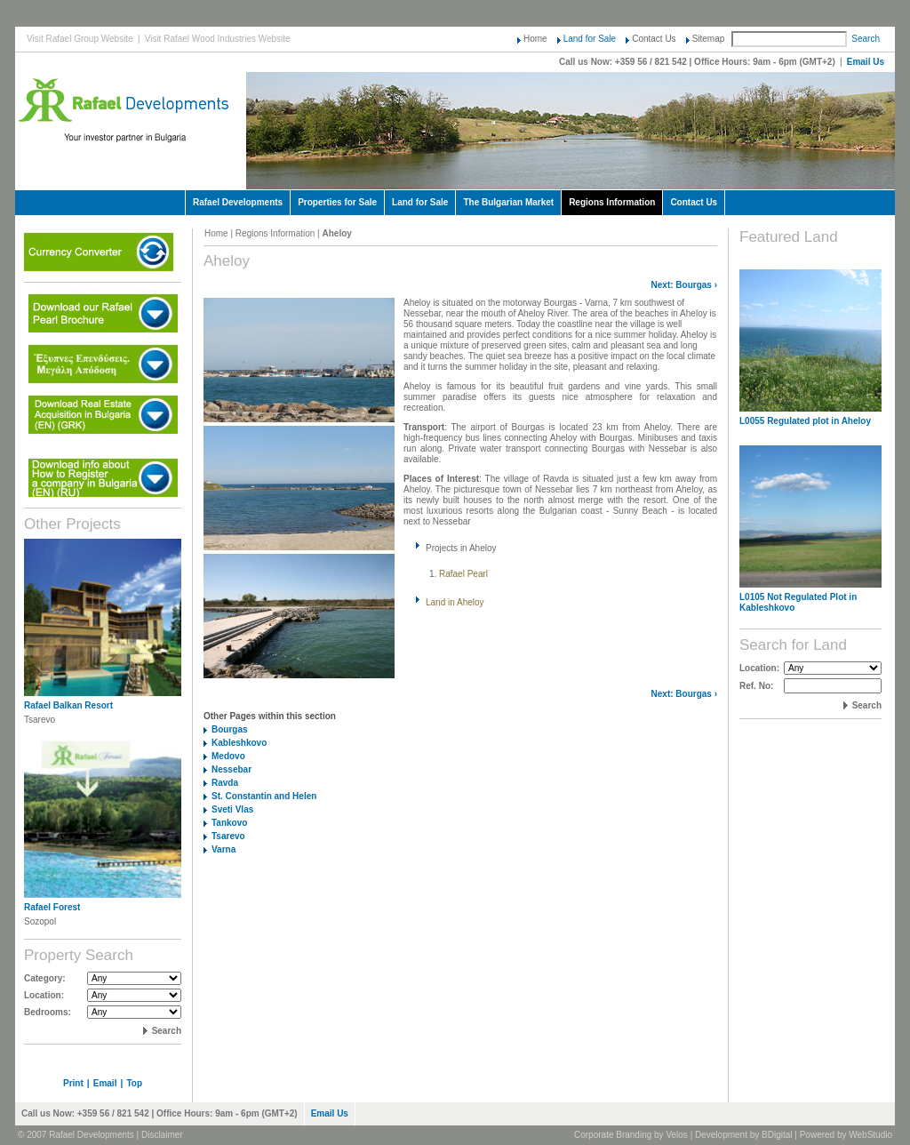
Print (73, 1083)
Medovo (228, 756)
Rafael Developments (238, 202)
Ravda (225, 783)
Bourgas (693, 285)
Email (105, 1083)
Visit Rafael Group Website (80, 39)
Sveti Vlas (232, 809)
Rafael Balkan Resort (68, 705)
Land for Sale (590, 39)
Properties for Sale (337, 202)
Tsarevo (228, 836)
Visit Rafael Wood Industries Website (218, 39)
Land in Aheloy (455, 602)
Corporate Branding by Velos (631, 1135)
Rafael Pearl (463, 574)
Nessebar (231, 769)
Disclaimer (162, 1135)
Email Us (865, 62)
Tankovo (229, 823)
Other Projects (72, 524)
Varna (223, 849)
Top (134, 1083)
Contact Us (653, 39)
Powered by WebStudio (846, 1135)
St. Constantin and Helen (264, 796)
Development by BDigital (744, 1135)
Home (535, 39)
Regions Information (612, 202)
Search (865, 39)
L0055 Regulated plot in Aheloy (805, 421)
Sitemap (708, 39)
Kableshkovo (239, 743)
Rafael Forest (52, 907)
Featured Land (788, 236)
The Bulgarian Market (508, 202)
